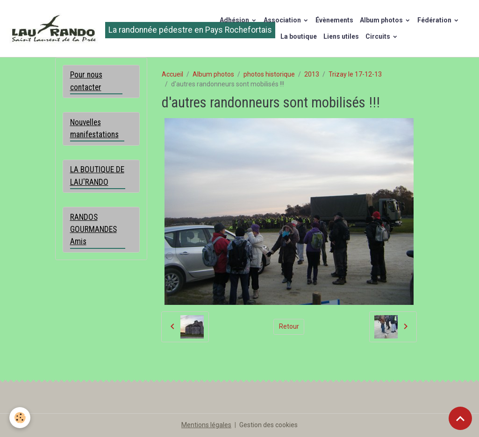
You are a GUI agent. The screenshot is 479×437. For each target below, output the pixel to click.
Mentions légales (206, 425)
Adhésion (235, 20)
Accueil (172, 74)
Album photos (382, 20)
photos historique (269, 74)
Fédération (435, 20)
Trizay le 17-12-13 (355, 74)
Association (283, 20)
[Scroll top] (460, 418)
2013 (311, 74)
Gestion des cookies (268, 425)
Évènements (334, 20)
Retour (289, 326)
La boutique (298, 36)
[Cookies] (19, 417)
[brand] (103, 28)
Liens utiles (341, 36)
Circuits (378, 36)
